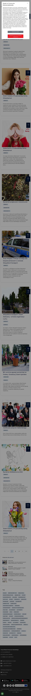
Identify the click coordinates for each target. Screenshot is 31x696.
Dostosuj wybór (15, 31)
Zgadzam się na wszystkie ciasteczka (15, 36)
